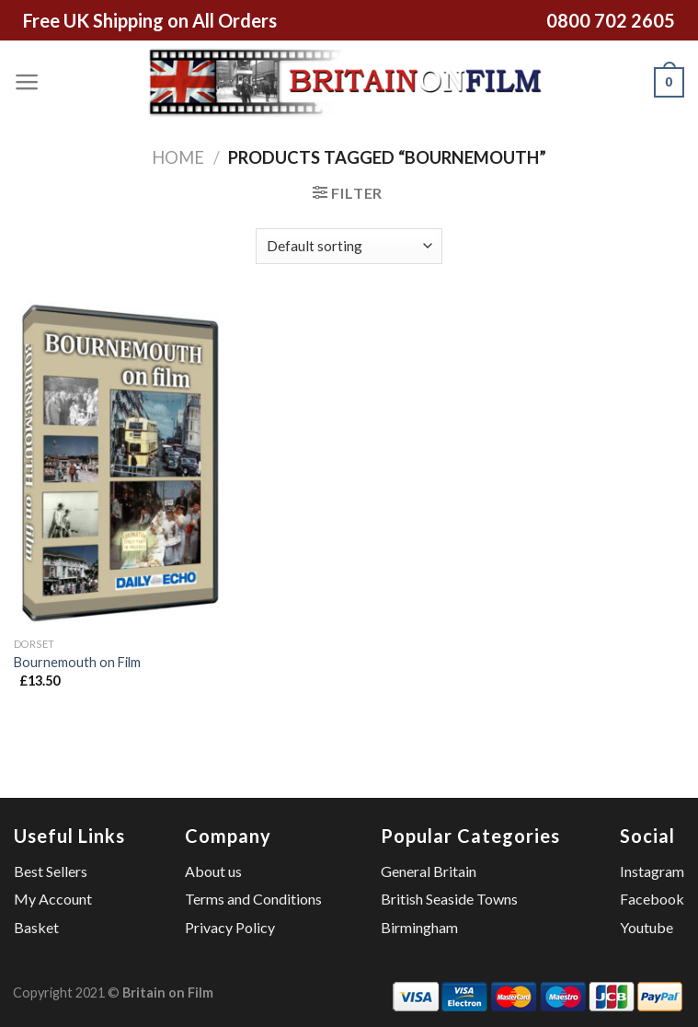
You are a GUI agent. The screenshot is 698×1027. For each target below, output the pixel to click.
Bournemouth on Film (77, 662)
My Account (53, 898)
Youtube (646, 927)
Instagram (652, 871)
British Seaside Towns (449, 898)
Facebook (652, 898)
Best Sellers (50, 871)
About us (213, 871)
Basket (36, 927)
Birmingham (419, 927)
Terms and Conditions (253, 898)
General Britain (428, 871)
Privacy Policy (230, 927)
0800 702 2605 (610, 20)
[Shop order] (349, 246)
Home (178, 157)
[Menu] (27, 82)
